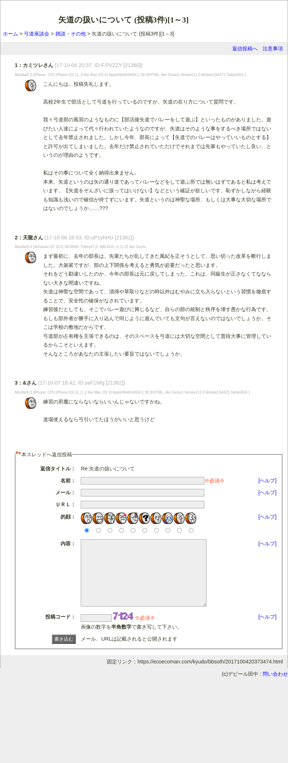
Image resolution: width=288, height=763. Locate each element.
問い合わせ (275, 687)
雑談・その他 (70, 34)
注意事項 (273, 48)
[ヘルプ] (267, 480)
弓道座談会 (36, 34)
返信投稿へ (245, 48)
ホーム (10, 34)
